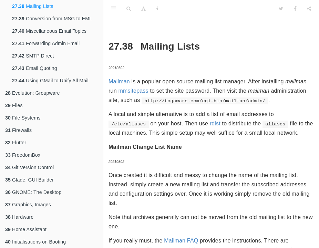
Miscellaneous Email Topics (49, 31)
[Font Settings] (143, 8)
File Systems (23, 118)
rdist (215, 123)
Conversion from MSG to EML (52, 18)
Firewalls (18, 130)
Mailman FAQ (181, 241)
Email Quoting (34, 68)
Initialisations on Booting (35, 242)
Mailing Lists (32, 6)
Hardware (19, 217)
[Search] (128, 8)
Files (14, 105)
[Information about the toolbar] (157, 8)
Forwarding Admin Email (46, 43)
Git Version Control (29, 167)
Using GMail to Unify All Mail (50, 80)
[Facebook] (295, 8)
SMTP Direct (33, 56)
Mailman (119, 81)
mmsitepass (133, 91)
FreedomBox (22, 155)
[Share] (309, 8)
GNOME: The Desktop (33, 192)
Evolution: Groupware (32, 93)
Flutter (15, 142)
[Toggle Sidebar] (113, 8)
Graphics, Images (28, 204)
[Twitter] (281, 8)
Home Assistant (26, 229)
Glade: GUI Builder (29, 180)
